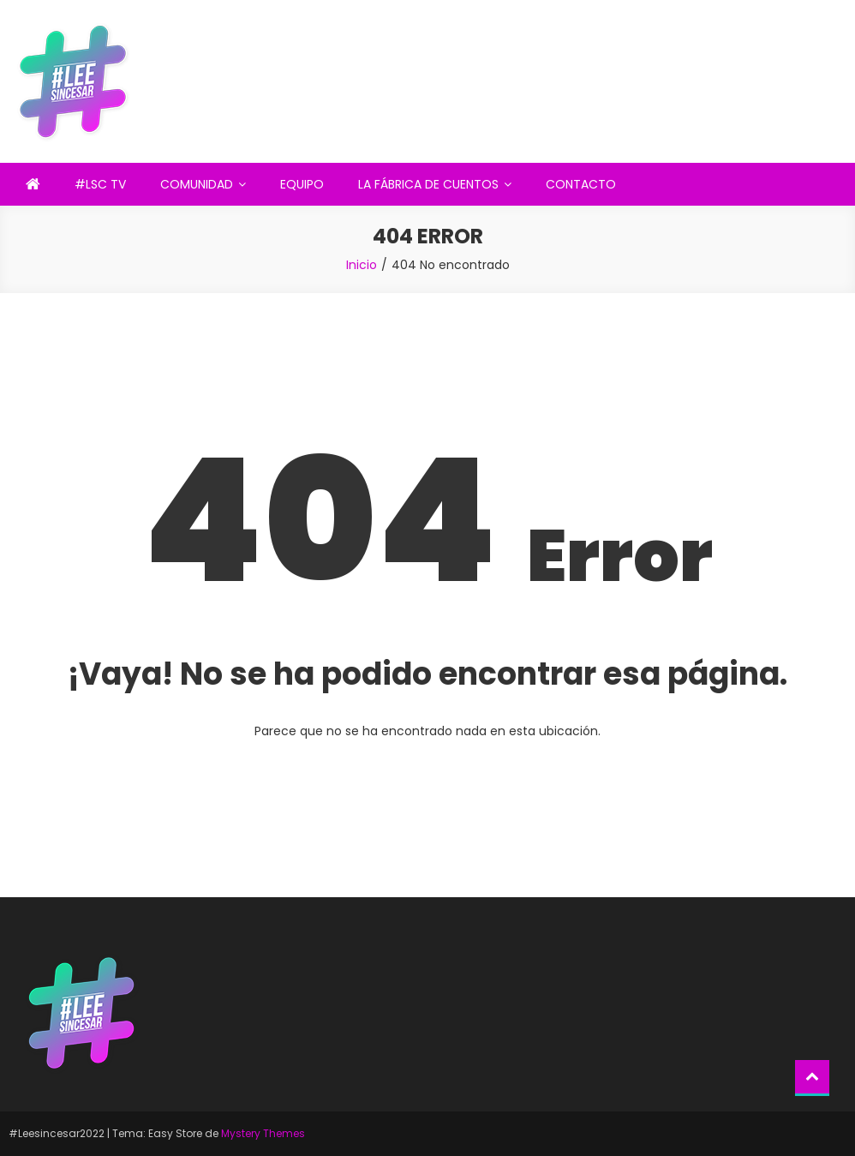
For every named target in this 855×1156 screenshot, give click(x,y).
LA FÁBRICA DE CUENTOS (428, 184)
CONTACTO (581, 184)
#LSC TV (100, 184)
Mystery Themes (263, 1133)
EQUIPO (302, 184)
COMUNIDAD (196, 184)
